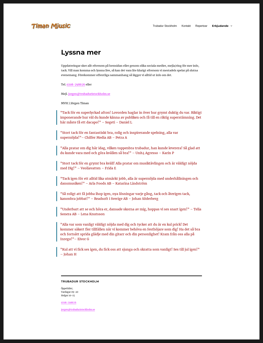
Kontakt (186, 25)
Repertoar (201, 25)
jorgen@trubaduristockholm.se (89, 93)
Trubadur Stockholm (165, 25)
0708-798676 (76, 84)
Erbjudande (220, 25)
